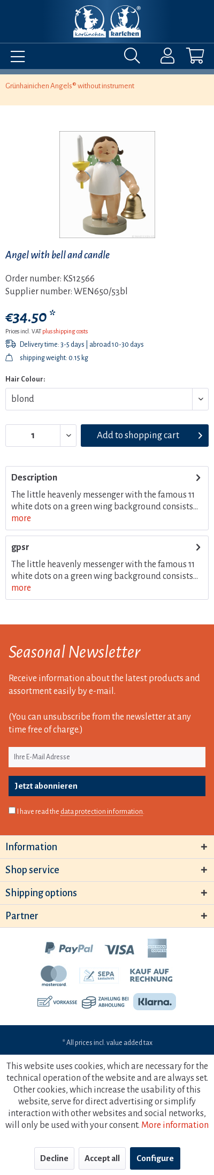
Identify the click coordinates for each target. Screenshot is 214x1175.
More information (175, 1125)
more (21, 518)
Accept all (102, 1158)
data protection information (101, 811)
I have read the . (80, 812)
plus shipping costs (65, 331)
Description (34, 478)
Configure (155, 1158)
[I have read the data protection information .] (12, 810)
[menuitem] (15, 58)
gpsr (20, 547)
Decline (54, 1158)
